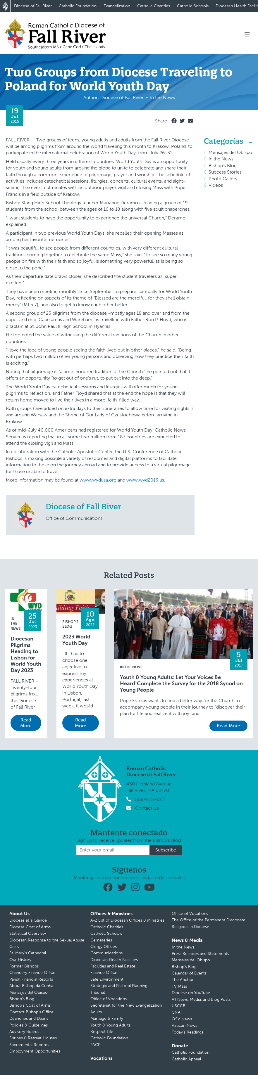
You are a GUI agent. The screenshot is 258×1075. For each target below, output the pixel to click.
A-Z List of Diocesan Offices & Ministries (127, 920)
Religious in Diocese (190, 926)
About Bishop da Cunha (31, 985)
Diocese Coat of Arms (30, 927)
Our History (20, 959)
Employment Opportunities (34, 1051)
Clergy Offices (103, 946)
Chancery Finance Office (32, 972)
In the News (221, 159)
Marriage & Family (106, 1018)
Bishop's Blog (223, 165)
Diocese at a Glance (28, 920)
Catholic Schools (193, 6)
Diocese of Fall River (33, 6)
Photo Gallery (223, 178)
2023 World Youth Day (76, 640)
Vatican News (184, 1025)
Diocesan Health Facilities (114, 959)
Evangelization (117, 6)
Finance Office (103, 972)
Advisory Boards (24, 1031)
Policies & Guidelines (28, 1025)
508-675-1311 (150, 799)
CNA (176, 1012)
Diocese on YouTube (191, 992)
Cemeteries (101, 940)
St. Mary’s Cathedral (27, 953)
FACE (95, 1044)
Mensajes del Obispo (230, 152)
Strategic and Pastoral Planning (118, 985)
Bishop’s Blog (21, 998)
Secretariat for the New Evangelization (126, 1005)
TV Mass (179, 986)
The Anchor (183, 979)
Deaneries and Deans (28, 1018)
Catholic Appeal (186, 1059)
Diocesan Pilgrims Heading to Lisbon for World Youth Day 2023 (26, 655)
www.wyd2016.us (145, 480)
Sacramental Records (29, 1044)
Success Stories (225, 172)
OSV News (182, 1019)
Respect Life (101, 1031)
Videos (216, 185)
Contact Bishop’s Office (31, 1012)
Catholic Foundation (78, 6)
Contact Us (147, 808)
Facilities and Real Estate (112, 966)
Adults (96, 1012)
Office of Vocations (108, 998)
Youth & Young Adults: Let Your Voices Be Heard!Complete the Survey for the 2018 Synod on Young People (181, 683)
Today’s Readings (187, 1032)
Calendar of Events (189, 973)
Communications (106, 953)
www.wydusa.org (98, 480)
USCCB (178, 1005)
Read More (26, 722)
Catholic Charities (153, 6)
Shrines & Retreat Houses (33, 1038)
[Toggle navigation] (247, 34)
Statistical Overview (27, 933)
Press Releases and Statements (200, 953)
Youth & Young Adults (110, 1025)
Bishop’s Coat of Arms (30, 1005)
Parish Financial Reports (31, 979)
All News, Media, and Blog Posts (201, 999)
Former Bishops (24, 966)
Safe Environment (106, 979)
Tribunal (97, 992)
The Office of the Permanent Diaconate (208, 920)
